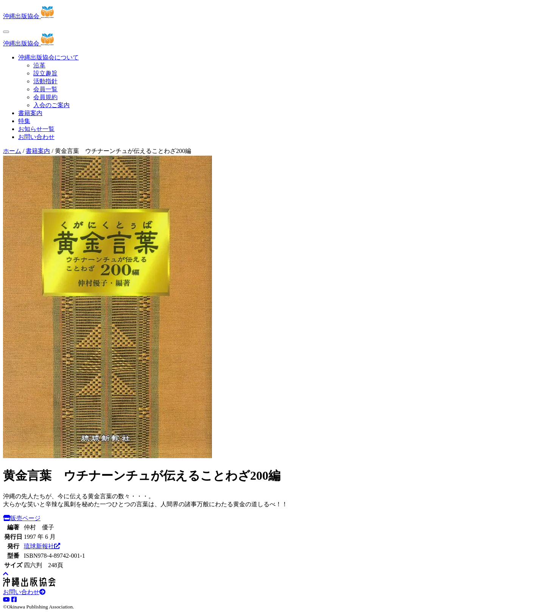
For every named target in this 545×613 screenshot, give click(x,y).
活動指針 (45, 81)
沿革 (39, 65)
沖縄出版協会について (48, 57)
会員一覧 (45, 89)
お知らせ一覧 (36, 129)
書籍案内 (30, 113)
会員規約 (45, 97)
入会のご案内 (51, 105)
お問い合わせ (36, 137)
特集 (24, 121)
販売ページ (21, 518)
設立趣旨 (45, 73)
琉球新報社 (42, 546)
